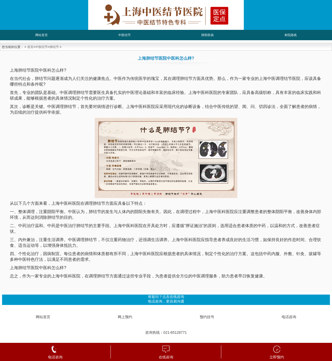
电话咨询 (289, 317)
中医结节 (124, 35)
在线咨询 (166, 357)
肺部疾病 (207, 35)
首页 (30, 47)
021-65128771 (175, 332)
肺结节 (54, 47)
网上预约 (125, 317)
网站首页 (41, 35)
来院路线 (290, 35)
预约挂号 (207, 317)
